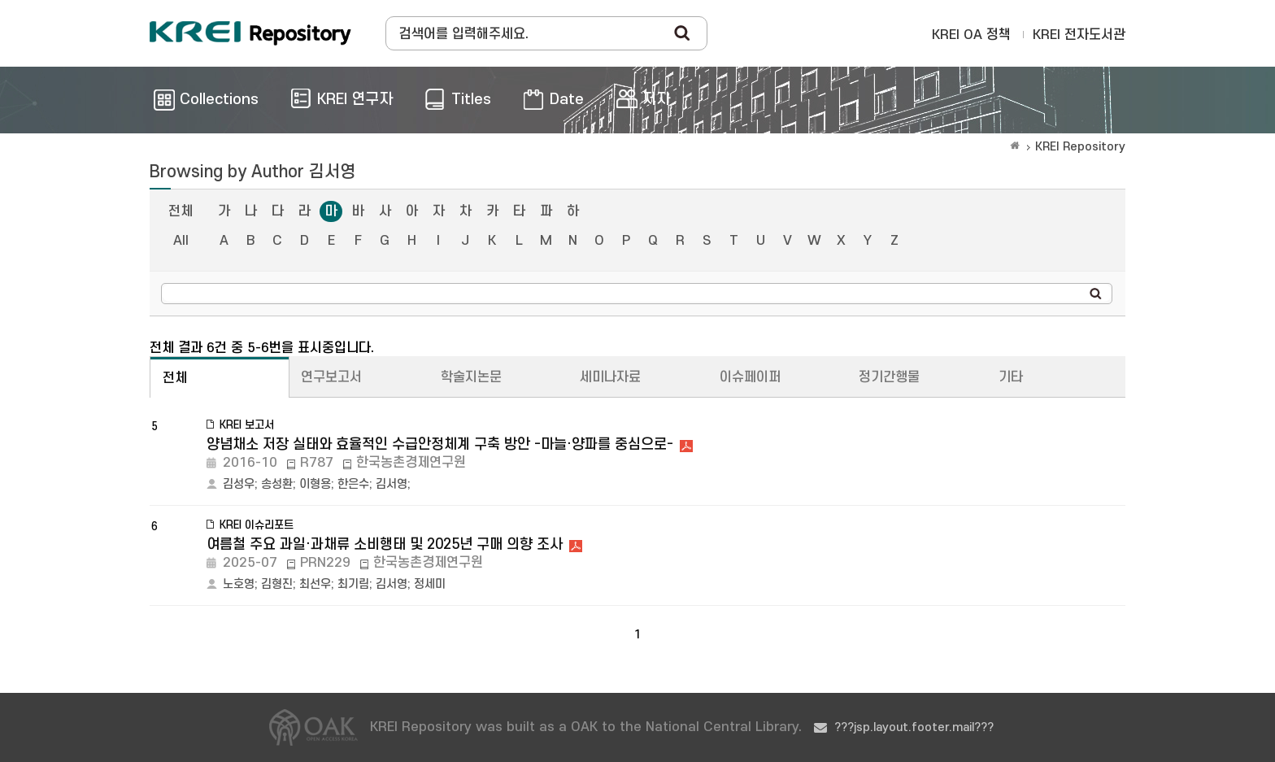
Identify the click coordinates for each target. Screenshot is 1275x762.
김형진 (277, 584)
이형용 (315, 484)
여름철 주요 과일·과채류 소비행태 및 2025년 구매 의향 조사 (385, 544)
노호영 (239, 584)
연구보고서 (331, 377)
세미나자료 (610, 377)
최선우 (315, 584)
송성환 (277, 484)
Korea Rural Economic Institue (250, 33)
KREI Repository (1080, 147)
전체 (180, 211)
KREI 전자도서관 (1079, 35)
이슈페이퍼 (750, 377)
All (181, 240)
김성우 (239, 484)
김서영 (391, 484)
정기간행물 (889, 377)
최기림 (353, 584)
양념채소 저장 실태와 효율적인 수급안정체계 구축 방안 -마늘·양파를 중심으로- (440, 444)
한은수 (353, 484)
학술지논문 (471, 377)
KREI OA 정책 (971, 35)
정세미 (430, 584)
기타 (1011, 377)
